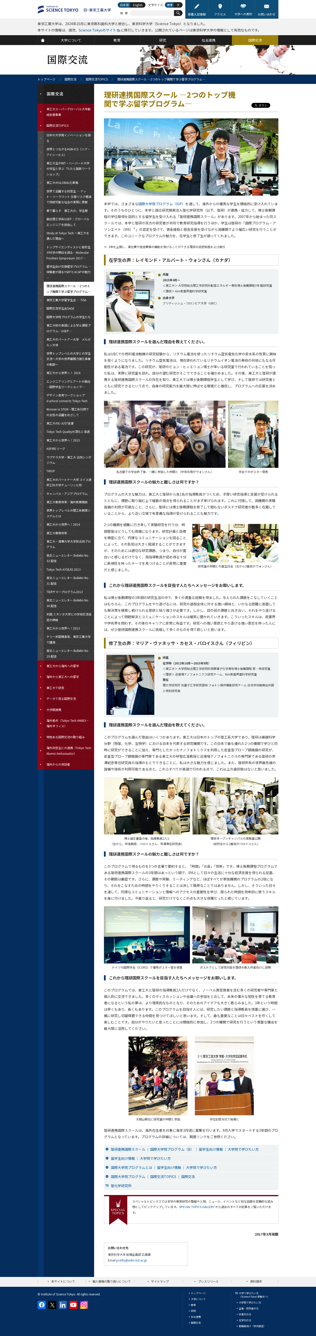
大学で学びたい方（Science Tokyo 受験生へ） (254, 1294)
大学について (198, 1299)
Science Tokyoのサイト (97, 30)
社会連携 (196, 1317)
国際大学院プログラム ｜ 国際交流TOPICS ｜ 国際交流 (153, 1176)
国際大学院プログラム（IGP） (161, 203)
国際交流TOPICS (97, 79)
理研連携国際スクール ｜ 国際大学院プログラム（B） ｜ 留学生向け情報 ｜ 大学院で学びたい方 (185, 1149)
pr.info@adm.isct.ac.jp (131, 1260)
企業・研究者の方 (249, 1308)
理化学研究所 (121, 1185)
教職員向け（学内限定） (252, 1326)
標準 (170, 5)
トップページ (46, 79)
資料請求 (256, 1281)
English (138, 5)
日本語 (124, 5)
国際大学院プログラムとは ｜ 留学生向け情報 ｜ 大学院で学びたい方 (164, 1167)
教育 (193, 1305)
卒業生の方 (245, 1314)
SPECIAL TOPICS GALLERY (197, 1207)
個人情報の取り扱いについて (111, 1281)
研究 (193, 1311)
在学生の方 (245, 1320)
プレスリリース (208, 1281)
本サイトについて (63, 1281)
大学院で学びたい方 (250, 1302)
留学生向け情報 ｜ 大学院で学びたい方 (141, 1158)
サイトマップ (160, 1281)
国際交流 (70, 79)
